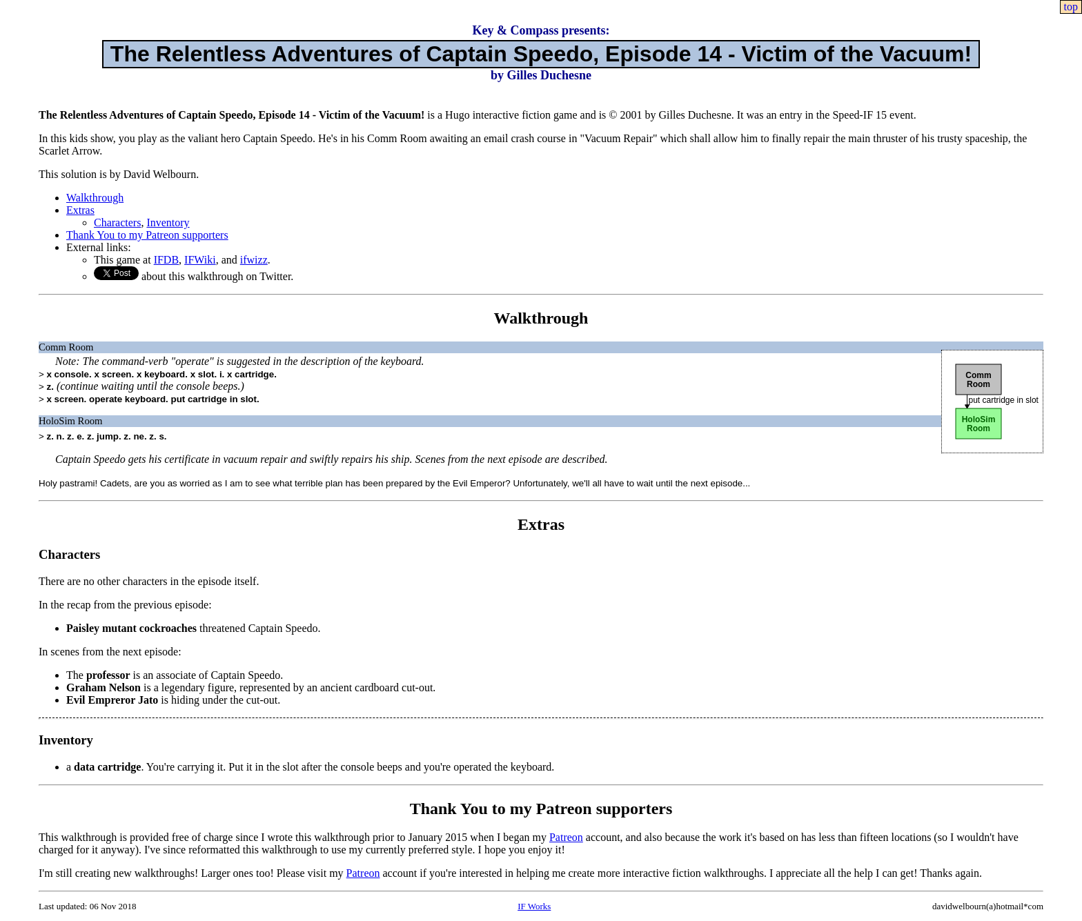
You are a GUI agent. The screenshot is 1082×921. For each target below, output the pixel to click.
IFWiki (200, 260)
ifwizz (254, 260)
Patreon (566, 837)
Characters (117, 222)
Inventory (167, 222)
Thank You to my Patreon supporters (147, 235)
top (1071, 6)
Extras (80, 210)
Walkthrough (95, 198)
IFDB (166, 260)
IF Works (534, 906)
